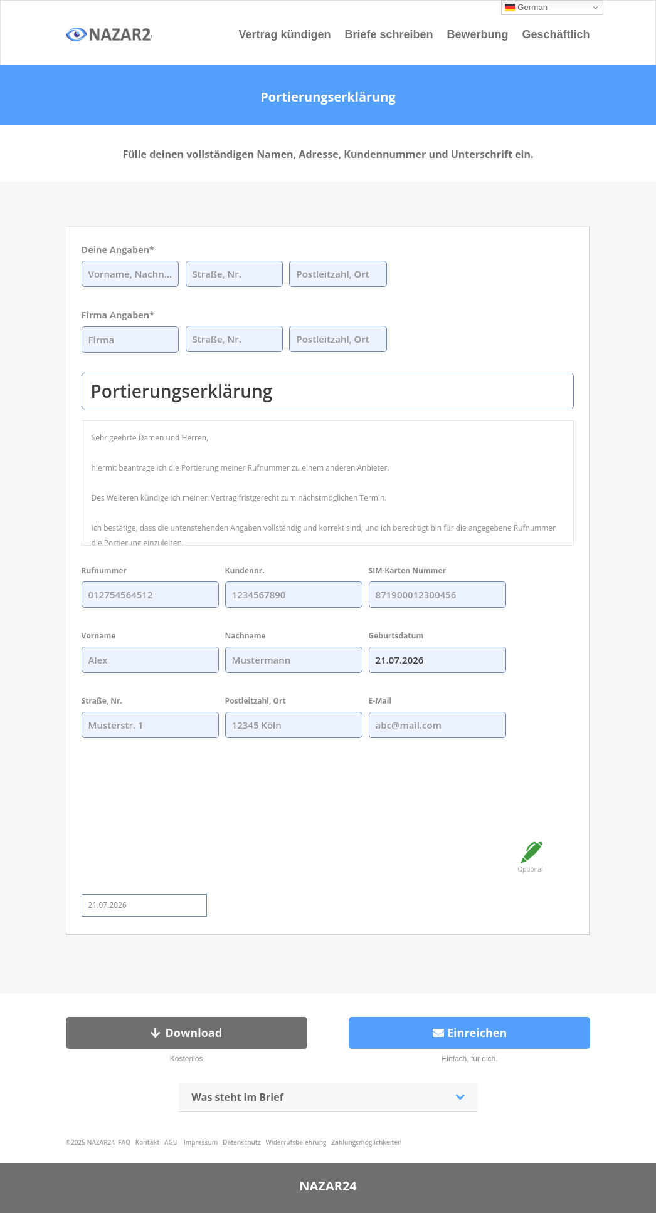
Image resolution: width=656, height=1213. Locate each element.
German (526, 8)
